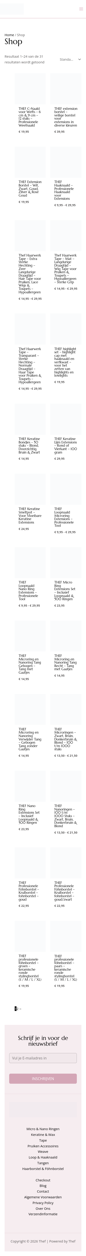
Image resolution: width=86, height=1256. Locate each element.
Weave (43, 1151)
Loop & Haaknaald (43, 1157)
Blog (43, 1185)
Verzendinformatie (43, 1214)
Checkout (43, 1180)
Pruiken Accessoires (43, 1146)
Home (9, 34)
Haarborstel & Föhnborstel (43, 1168)
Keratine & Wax (43, 1134)
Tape (43, 1140)
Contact (43, 1191)
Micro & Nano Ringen (43, 1128)
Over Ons (43, 1208)
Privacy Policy (43, 1202)
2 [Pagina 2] (17, 1008)
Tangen (43, 1163)
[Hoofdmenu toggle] (81, 9)
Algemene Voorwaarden (43, 1197)
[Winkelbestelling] (69, 59)
